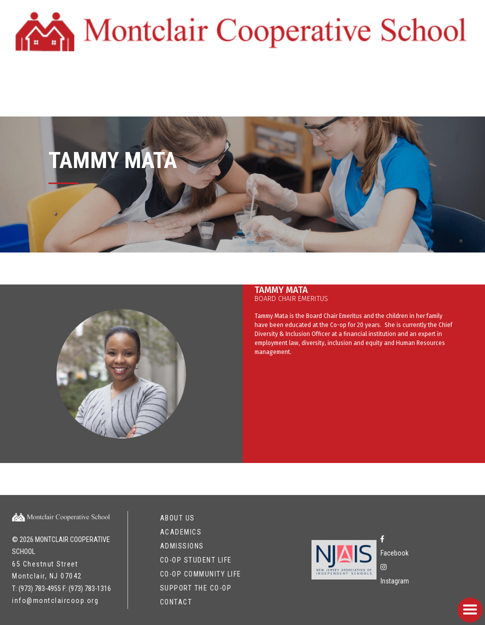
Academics (181, 532)
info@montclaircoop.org (55, 600)
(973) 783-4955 (39, 588)
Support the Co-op (196, 588)
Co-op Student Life (196, 560)
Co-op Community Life (201, 574)
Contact (176, 602)
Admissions (182, 546)
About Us (177, 518)
